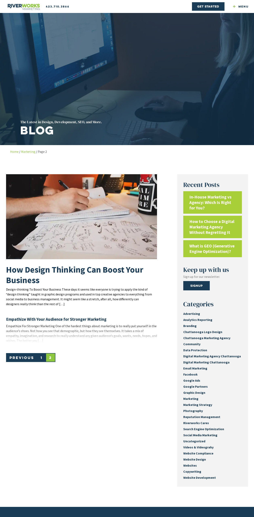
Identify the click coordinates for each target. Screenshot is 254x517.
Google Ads (191, 380)
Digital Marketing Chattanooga (206, 362)
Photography (193, 411)
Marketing (28, 152)
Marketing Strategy (197, 405)
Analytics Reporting (197, 320)
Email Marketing (195, 368)
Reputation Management (201, 417)
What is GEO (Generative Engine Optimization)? (212, 248)
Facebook (190, 374)
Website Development (199, 478)
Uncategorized (194, 441)
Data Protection (195, 350)
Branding (190, 326)
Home (14, 152)
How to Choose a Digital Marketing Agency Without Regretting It (211, 227)
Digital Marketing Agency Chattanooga (212, 356)
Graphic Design (194, 393)
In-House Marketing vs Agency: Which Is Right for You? (210, 202)
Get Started (208, 6)
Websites (190, 465)
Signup (196, 286)
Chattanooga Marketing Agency (206, 338)
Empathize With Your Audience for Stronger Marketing (56, 319)
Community (191, 344)
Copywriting (192, 471)
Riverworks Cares (196, 423)
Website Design (194, 459)
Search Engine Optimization (203, 429)
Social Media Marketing (200, 435)
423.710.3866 (58, 6)
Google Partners (195, 386)
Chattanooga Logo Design (202, 332)
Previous (21, 357)
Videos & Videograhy (198, 447)
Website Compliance (198, 453)
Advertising (191, 314)
